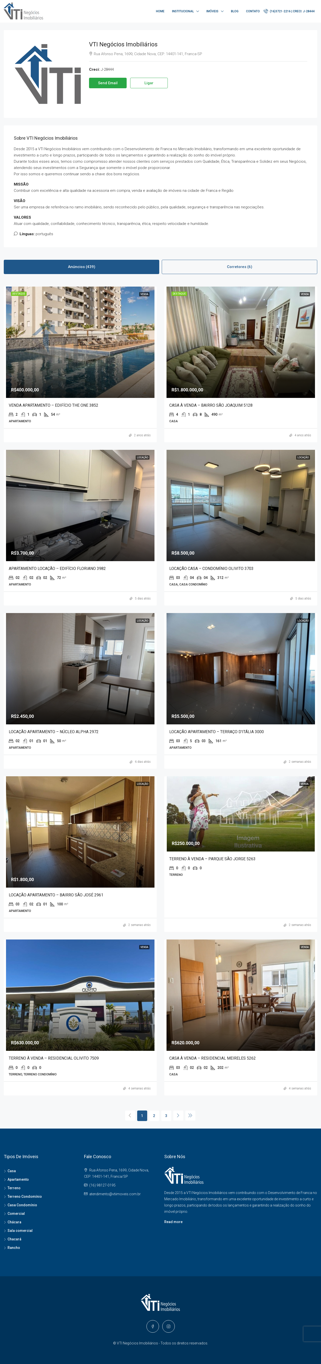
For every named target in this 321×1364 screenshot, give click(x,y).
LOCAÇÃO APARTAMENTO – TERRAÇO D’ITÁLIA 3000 (216, 731)
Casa (12, 1171)
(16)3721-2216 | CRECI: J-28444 (289, 11)
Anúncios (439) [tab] (81, 267)
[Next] (178, 1116)
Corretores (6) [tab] (239, 267)
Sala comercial (20, 1231)
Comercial (16, 1214)
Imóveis (212, 11)
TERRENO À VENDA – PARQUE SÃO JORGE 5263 (212, 859)
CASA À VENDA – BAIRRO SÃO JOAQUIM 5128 (211, 405)
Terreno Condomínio (25, 1197)
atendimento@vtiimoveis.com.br (115, 1194)
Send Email (108, 83)
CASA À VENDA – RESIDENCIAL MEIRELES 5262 (212, 1058)
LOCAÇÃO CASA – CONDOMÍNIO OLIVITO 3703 (211, 568)
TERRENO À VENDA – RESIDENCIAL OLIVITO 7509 (54, 1058)
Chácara (14, 1222)
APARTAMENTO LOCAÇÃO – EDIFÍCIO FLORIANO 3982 (57, 568)
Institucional (183, 11)
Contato (253, 11)
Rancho (14, 1248)
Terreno (14, 1188)
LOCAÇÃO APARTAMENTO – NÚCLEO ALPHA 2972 (54, 731)
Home (160, 11)
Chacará (14, 1239)
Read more (173, 1222)
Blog (234, 11)
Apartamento (18, 1179)
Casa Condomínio (22, 1205)
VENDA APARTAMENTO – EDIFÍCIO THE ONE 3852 (53, 405)
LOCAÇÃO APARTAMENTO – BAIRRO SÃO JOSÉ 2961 (56, 895)
